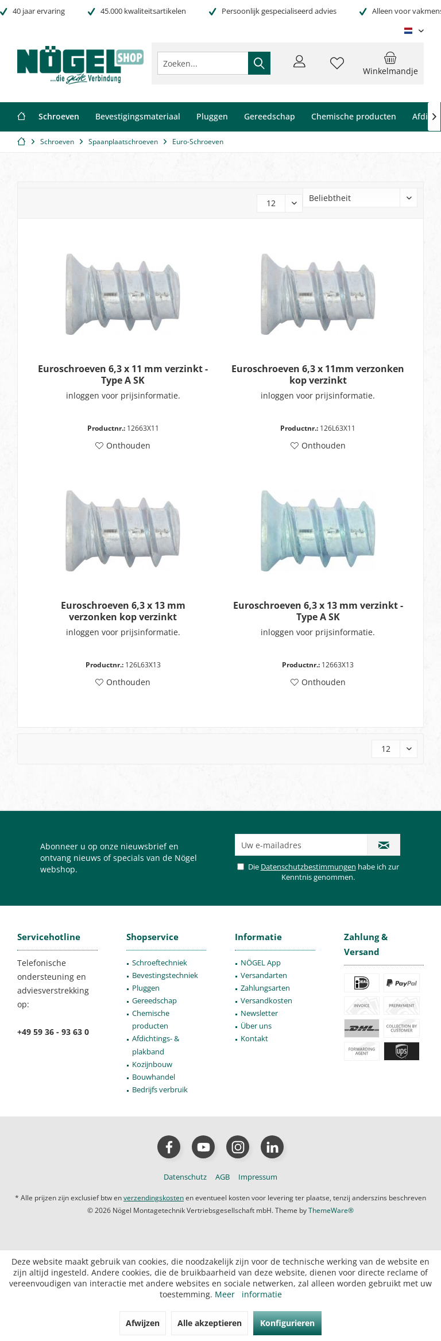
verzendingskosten (153, 1198)
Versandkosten (266, 1000)
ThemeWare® (331, 1210)
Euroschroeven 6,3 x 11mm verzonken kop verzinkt (317, 374)
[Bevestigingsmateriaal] (137, 117)
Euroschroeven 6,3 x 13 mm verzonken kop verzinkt (123, 611)
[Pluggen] (212, 117)
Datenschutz (185, 1176)
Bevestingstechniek (165, 975)
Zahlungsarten (265, 988)
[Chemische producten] (353, 117)
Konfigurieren (287, 1322)
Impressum (257, 1176)
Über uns (256, 1026)
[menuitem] (390, 63)
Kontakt (254, 1038)
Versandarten (264, 975)
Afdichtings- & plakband (155, 1044)
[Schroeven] (58, 117)
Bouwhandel (153, 1077)
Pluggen (146, 988)
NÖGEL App (261, 962)
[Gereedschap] (269, 117)
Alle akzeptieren (209, 1322)
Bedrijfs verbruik (160, 1089)
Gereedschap (154, 1000)
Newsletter (259, 1013)
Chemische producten (150, 1019)
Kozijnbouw (152, 1064)
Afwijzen (143, 1322)
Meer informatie (248, 1294)
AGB (222, 1176)
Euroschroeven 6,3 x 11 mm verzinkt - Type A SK (123, 374)
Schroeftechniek (159, 962)
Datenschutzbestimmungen (308, 866)
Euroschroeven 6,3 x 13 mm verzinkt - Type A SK (318, 611)
